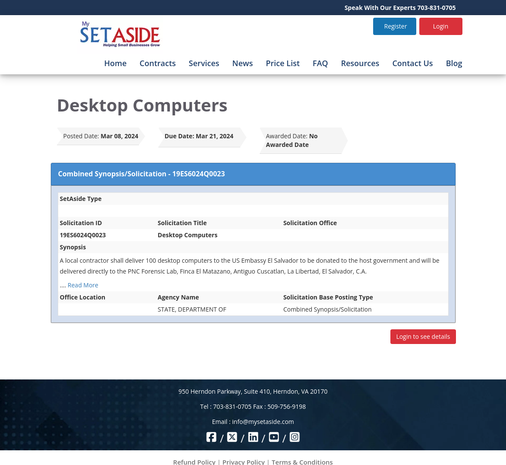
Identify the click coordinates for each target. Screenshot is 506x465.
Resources (360, 63)
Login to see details (423, 336)
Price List (283, 63)
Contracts (158, 63)
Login (440, 26)
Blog (454, 63)
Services (204, 63)
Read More (83, 285)
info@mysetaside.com (263, 421)
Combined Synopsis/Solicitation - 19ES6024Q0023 (141, 173)
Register (395, 26)
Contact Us (412, 63)
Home (115, 63)
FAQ (320, 63)
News (242, 63)
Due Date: (180, 136)
